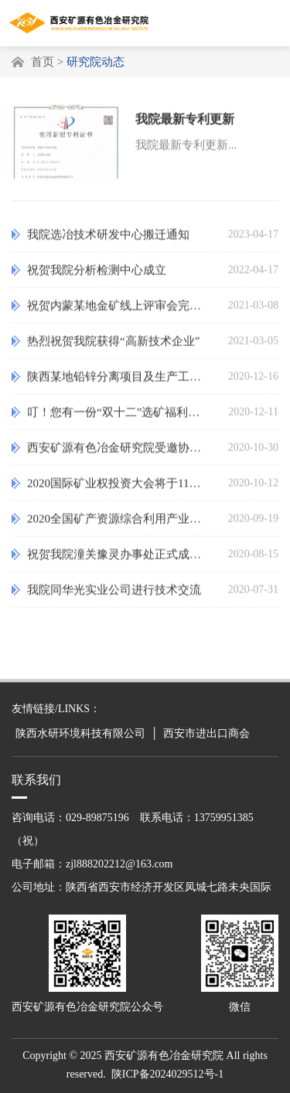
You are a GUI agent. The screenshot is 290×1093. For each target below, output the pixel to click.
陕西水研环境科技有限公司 (80, 733)
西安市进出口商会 (206, 733)
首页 (42, 62)
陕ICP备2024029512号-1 (167, 1074)
